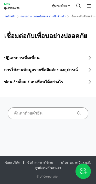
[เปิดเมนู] (89, 6)
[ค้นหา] (78, 6)
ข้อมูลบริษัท (12, 162)
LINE (7, 3)
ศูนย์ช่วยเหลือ (11, 8)
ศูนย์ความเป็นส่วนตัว (48, 168)
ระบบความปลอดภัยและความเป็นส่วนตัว (43, 16)
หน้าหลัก (10, 16)
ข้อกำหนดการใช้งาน (40, 162)
